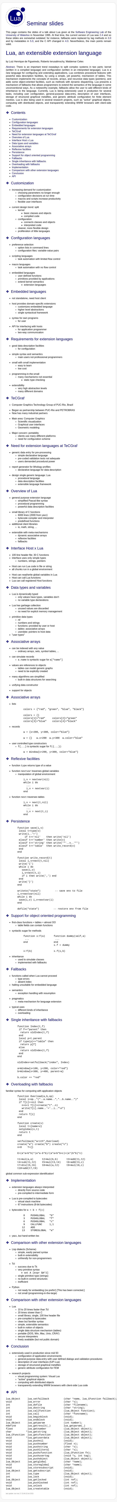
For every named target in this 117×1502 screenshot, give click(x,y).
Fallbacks (17, 158)
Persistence (18, 152)
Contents (18, 113)
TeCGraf (16, 131)
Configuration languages (25, 122)
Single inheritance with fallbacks (29, 161)
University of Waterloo (18, 35)
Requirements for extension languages (32, 128)
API (14, 176)
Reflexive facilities (21, 149)
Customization (19, 119)
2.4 (101, 35)
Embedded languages (23, 125)
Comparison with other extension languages (35, 170)
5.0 (31, 41)
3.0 (109, 38)
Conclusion (18, 173)
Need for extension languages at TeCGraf (34, 134)
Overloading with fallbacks (26, 164)
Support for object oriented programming (33, 155)
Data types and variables (25, 143)
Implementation (20, 167)
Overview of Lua (20, 137)
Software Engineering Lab (89, 32)
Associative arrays (21, 146)
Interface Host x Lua (22, 140)
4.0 (66, 41)
